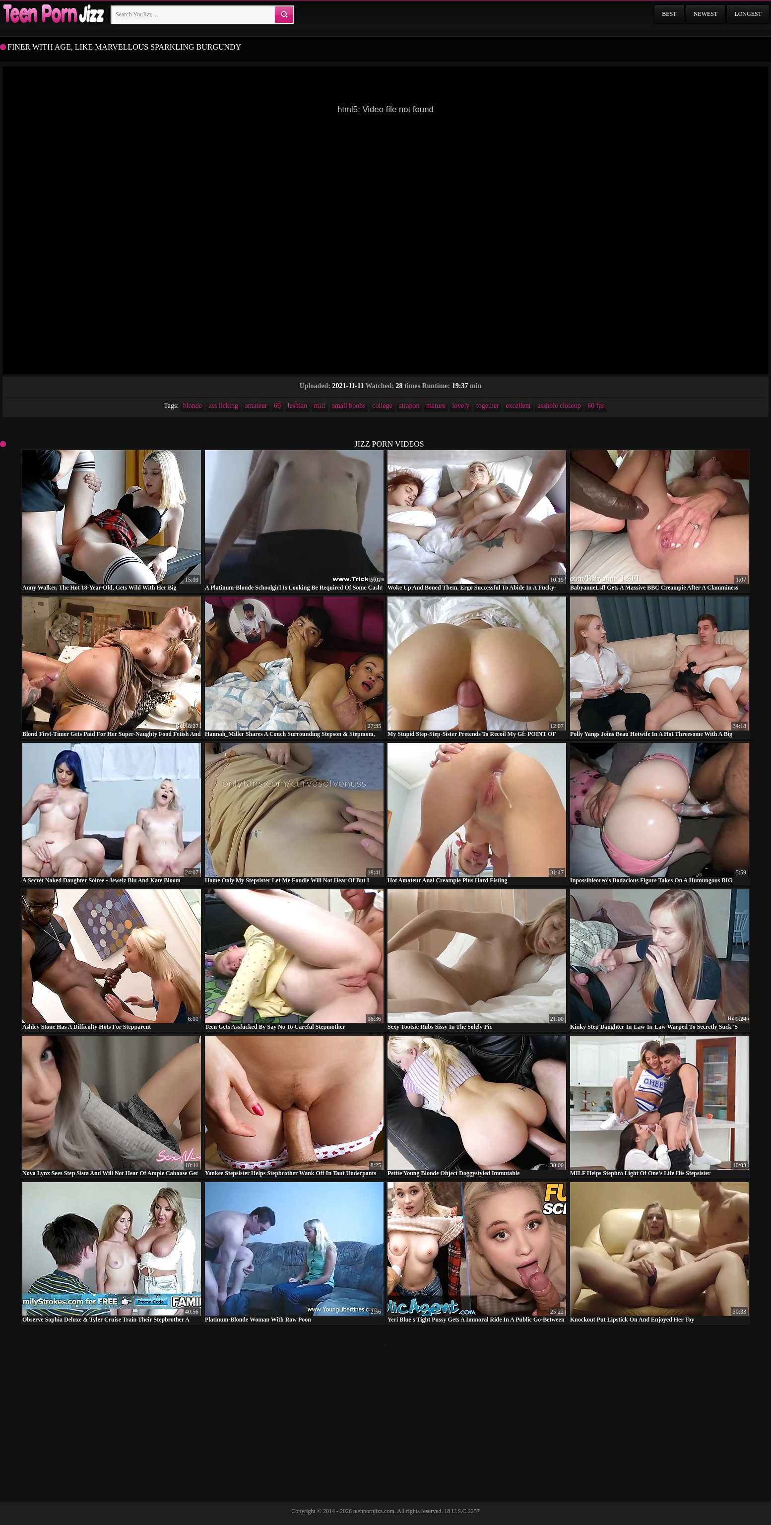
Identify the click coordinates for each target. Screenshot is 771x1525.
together (487, 405)
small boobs (349, 405)
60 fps (596, 405)
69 (277, 405)
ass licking (223, 405)
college (382, 405)
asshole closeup (558, 405)
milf (319, 405)
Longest (748, 13)
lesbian (298, 405)
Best (669, 13)
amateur (256, 405)
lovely (460, 405)
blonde (192, 405)
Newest (706, 13)
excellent (518, 405)
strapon (409, 405)
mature (436, 405)
